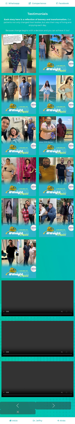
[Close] (18, 411)
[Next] (53, 405)
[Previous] (18, 405)
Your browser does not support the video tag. (37, 298)
